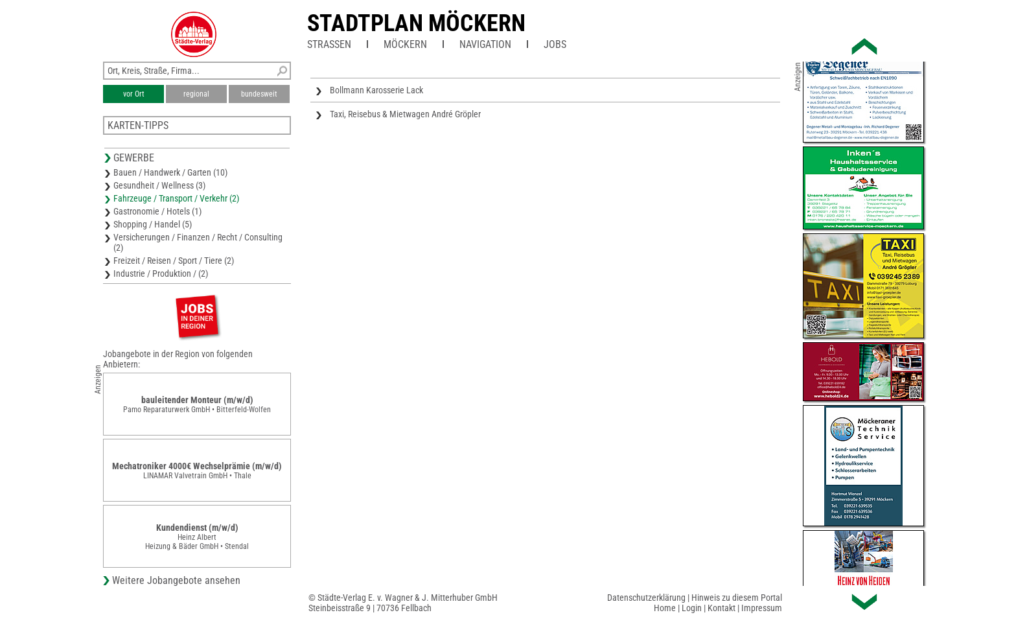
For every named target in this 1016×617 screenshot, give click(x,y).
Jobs (555, 44)
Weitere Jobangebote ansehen (176, 580)
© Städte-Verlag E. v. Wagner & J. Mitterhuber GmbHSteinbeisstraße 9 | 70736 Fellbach (403, 602)
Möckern (405, 44)
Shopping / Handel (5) (152, 224)
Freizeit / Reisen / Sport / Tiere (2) (173, 260)
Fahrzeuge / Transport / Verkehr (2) (176, 198)
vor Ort (133, 94)
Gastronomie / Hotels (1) (157, 211)
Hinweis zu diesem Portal (736, 597)
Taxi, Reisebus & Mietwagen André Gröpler (405, 114)
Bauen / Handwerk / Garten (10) (170, 172)
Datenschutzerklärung (646, 597)
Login (692, 608)
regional (196, 94)
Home (665, 608)
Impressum (761, 608)
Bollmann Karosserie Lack (376, 90)
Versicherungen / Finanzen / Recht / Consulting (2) (198, 242)
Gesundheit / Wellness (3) (159, 185)
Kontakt (721, 608)
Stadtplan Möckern (416, 23)
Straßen (329, 44)
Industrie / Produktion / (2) (160, 273)
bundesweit (259, 94)
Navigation (485, 44)
